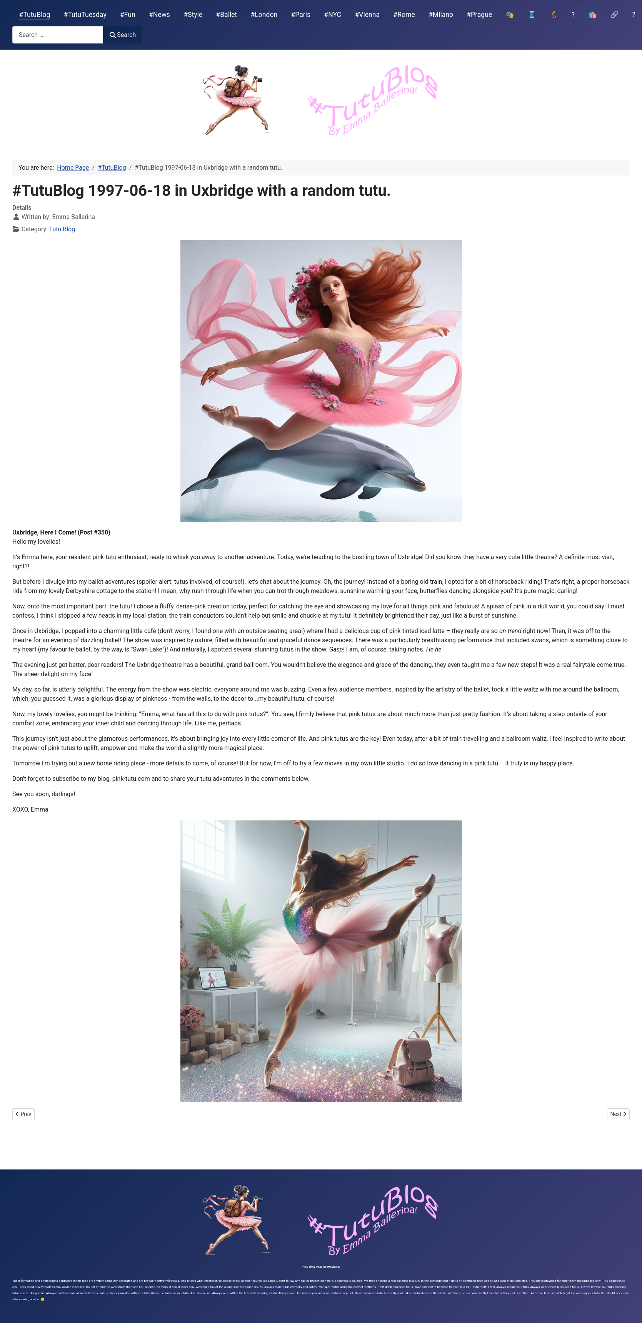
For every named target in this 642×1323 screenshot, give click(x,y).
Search (123, 34)
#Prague (479, 14)
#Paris (300, 14)
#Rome (404, 14)
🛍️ (592, 14)
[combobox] (57, 34)
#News (159, 14)
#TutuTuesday (85, 14)
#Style (192, 14)
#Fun (127, 14)
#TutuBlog (34, 14)
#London (264, 14)
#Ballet (226, 14)
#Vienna (367, 14)
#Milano (441, 14)
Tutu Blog (62, 229)
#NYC (332, 14)
